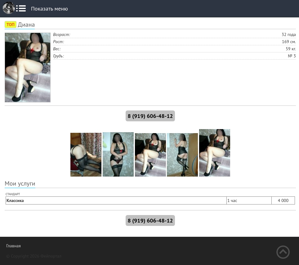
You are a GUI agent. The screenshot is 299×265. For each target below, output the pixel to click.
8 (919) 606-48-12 (150, 115)
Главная (13, 246)
